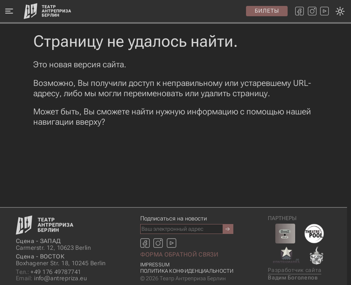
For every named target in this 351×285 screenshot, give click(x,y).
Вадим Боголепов (293, 277)
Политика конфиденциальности (186, 271)
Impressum (155, 265)
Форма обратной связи (179, 254)
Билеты (267, 11)
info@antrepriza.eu (51, 278)
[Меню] (9, 11)
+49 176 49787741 (48, 272)
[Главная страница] (47, 11)
